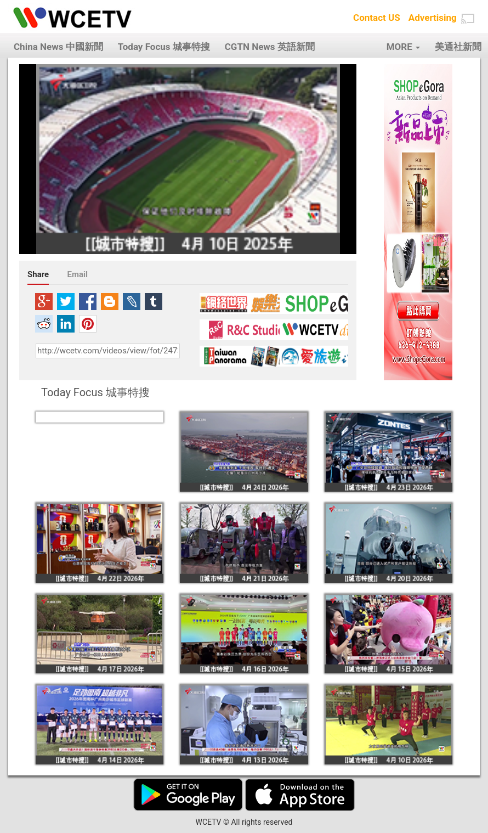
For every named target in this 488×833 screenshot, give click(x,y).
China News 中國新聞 (58, 46)
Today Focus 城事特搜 (164, 46)
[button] (467, 18)
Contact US (376, 17)
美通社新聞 (458, 46)
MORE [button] (403, 46)
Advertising (432, 17)
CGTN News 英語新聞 (270, 46)
